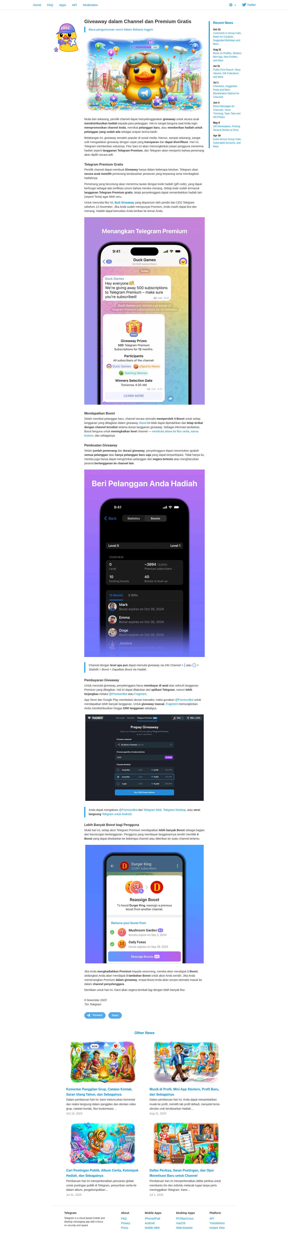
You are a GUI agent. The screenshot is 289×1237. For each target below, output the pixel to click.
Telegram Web (152, 809)
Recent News (223, 23)
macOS (180, 1223)
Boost (143, 423)
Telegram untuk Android (116, 814)
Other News (144, 1033)
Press (124, 1227)
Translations (217, 1223)
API (74, 5)
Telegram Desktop (174, 809)
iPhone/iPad (152, 1218)
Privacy (125, 1223)
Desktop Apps (185, 1212)
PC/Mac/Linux (184, 1218)
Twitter (249, 4)
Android (150, 1223)
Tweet (115, 1015)
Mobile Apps (153, 1212)
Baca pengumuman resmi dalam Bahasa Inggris (121, 29)
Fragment (140, 694)
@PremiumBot (118, 694)
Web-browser (184, 1227)
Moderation (90, 5)
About (125, 1212)
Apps (62, 5)
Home (37, 5)
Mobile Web (152, 1227)
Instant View (217, 1227)
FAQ (50, 5)
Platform (215, 1212)
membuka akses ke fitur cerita (170, 431)
